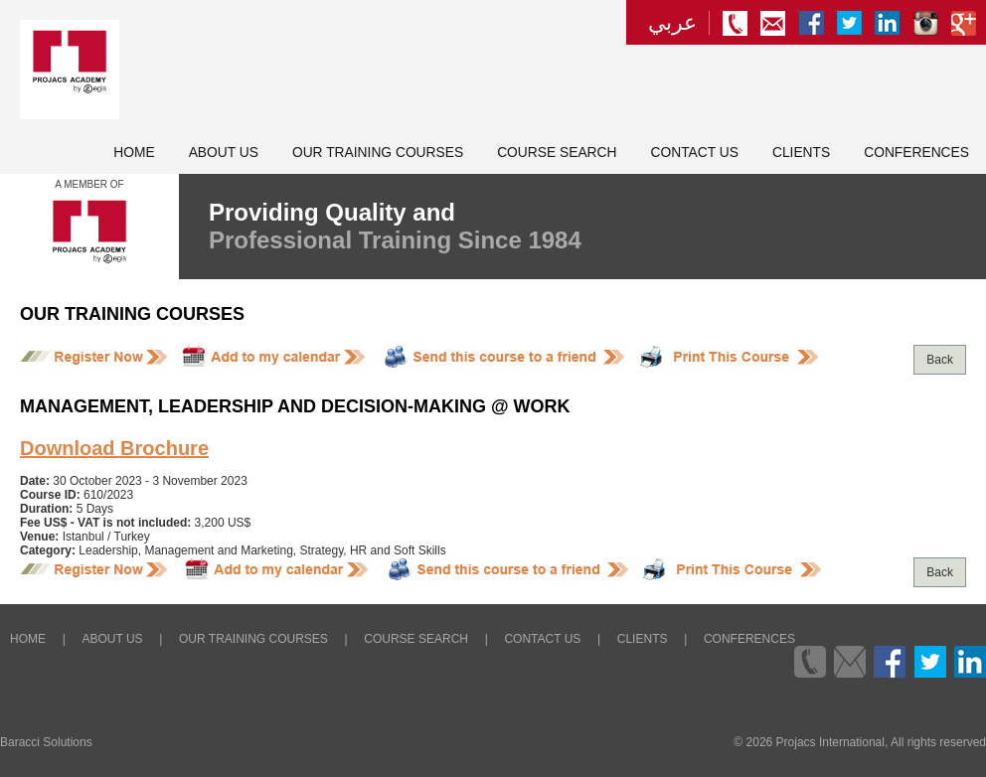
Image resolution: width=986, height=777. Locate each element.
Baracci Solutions (46, 742)
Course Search (556, 152)
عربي (672, 23)
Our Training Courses (377, 152)
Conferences (916, 152)
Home (133, 152)
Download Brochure (114, 448)
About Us (223, 152)
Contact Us (695, 152)
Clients (801, 152)
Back (939, 360)
